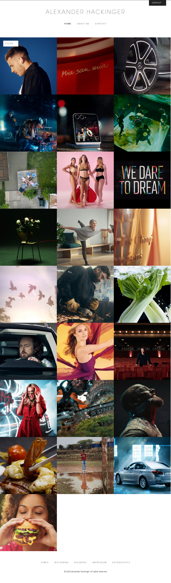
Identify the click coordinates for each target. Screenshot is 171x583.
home (67, 24)
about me (83, 24)
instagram (61, 562)
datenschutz (121, 562)
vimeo (45, 562)
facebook (80, 562)
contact (101, 24)
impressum (99, 562)
